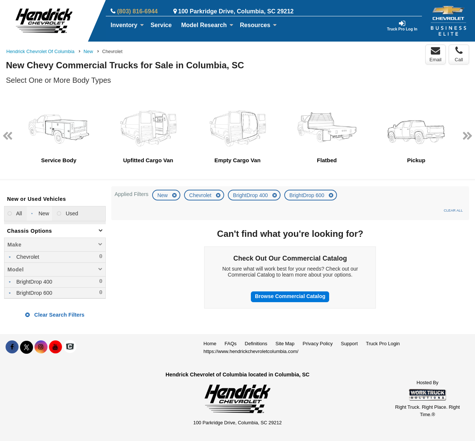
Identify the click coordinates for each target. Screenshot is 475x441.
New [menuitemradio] (43, 213)
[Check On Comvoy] (69, 347)
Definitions (256, 343)
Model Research (207, 25)
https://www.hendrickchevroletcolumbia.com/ (250, 351)
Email (435, 54)
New (163, 195)
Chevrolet (201, 195)
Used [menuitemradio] (71, 213)
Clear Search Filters (54, 315)
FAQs (231, 343)
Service (161, 25)
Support (349, 343)
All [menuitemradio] (18, 213)
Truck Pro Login (383, 343)
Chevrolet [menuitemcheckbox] (27, 257)
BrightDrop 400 (251, 195)
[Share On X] (26, 347)
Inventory (127, 25)
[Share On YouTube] (55, 347)
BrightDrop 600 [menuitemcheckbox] (33, 293)
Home (209, 343)
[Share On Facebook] (12, 347)
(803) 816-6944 (137, 11)
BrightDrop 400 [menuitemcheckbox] (33, 282)
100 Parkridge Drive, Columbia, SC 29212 (236, 11)
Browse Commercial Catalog (290, 296)
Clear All (453, 210)
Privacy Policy (318, 343)
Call (459, 54)
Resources (258, 25)
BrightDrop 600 (307, 195)
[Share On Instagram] (41, 347)
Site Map (284, 343)
